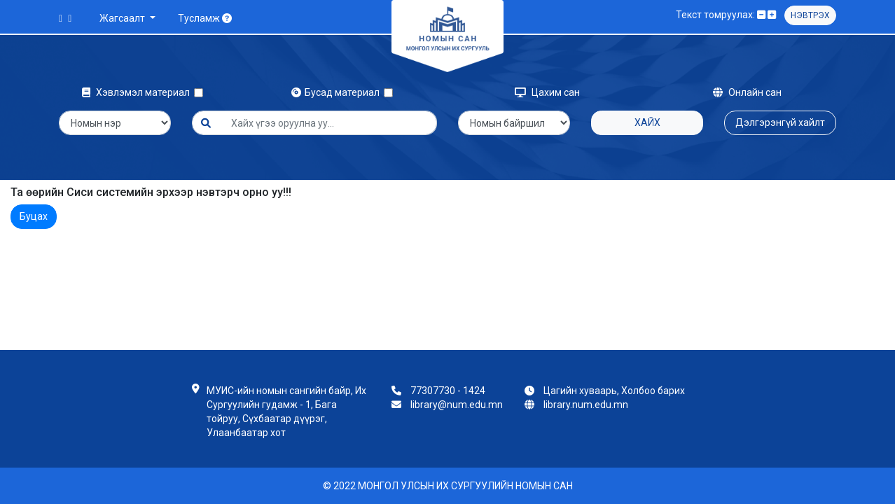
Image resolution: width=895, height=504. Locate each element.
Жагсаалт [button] (123, 18)
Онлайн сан (747, 92)
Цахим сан (547, 92)
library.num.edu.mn (585, 404)
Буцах (34, 216)
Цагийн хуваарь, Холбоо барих (614, 390)
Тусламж (205, 18)
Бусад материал (337, 92)
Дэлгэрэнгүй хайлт (780, 122)
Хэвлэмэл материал (138, 92)
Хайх (647, 122)
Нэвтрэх (810, 15)
